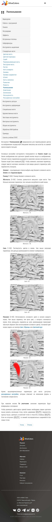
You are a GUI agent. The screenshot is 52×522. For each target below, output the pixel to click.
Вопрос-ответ (24, 467)
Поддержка (23, 464)
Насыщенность (8, 95)
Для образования (24, 450)
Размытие (6, 82)
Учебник (22, 459)
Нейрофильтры (7, 43)
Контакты (22, 480)
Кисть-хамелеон (8, 80)
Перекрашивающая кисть (11, 62)
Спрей (5, 59)
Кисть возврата (8, 70)
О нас (21, 475)
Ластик (5, 67)
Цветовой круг (37, 327)
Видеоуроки (6, 19)
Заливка (5, 72)
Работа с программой (10, 23)
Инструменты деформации (11, 105)
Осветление (7, 90)
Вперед (29, 425)
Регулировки (7, 31)
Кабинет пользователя (26, 483)
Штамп (5, 77)
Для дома (22, 445)
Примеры (6, 133)
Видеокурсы (23, 462)
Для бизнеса (23, 448)
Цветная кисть (7, 54)
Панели (5, 27)
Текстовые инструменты (10, 117)
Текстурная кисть (8, 64)
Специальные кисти (9, 109)
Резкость (6, 85)
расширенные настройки (9, 394)
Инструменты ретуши (10, 101)
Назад (22, 425)
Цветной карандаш (9, 57)
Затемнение (7, 93)
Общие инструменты (9, 125)
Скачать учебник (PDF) (10, 138)
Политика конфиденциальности (26, 514)
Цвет (21, 327)
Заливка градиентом (9, 75)
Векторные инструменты (11, 121)
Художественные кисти (10, 113)
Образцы (27, 327)
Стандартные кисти (9, 51)
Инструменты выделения (11, 47)
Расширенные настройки (11, 98)
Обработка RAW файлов (10, 129)
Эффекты (6, 35)
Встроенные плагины (10, 39)
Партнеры (22, 478)
